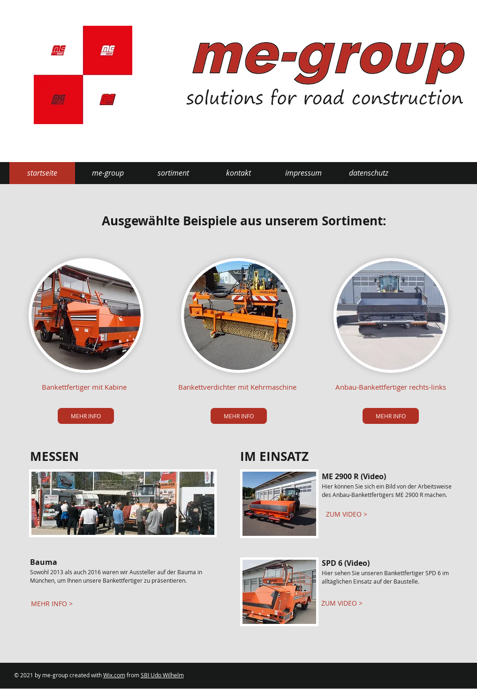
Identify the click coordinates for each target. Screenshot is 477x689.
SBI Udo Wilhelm (162, 675)
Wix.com (114, 675)
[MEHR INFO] (86, 416)
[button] (108, 173)
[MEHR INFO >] (51, 604)
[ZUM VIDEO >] (346, 514)
